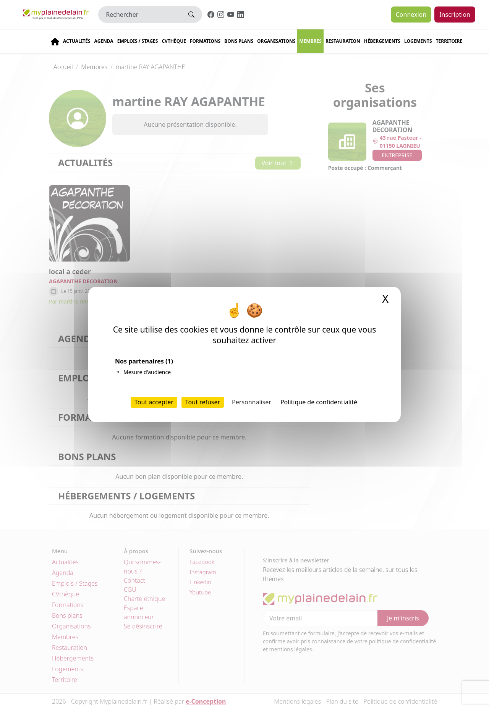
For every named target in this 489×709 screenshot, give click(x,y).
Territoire (449, 41)
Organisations (276, 41)
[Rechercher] (139, 14)
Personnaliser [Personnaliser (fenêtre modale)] (251, 402)
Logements (418, 41)
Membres (310, 41)
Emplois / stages (137, 41)
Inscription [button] (454, 14)
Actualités (77, 41)
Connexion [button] (411, 14)
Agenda (103, 41)
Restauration (342, 41)
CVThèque (174, 41)
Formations (205, 41)
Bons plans (238, 41)
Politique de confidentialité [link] (318, 402)
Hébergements (382, 41)
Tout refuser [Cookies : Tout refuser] (202, 402)
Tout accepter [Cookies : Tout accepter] (153, 402)
